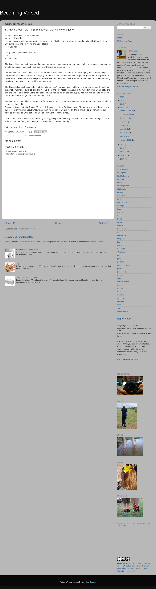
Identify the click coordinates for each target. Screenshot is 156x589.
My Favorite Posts (124, 41)
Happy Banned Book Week (27, 250)
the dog (120, 285)
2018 (122, 100)
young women (123, 311)
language (121, 239)
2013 (122, 144)
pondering (121, 272)
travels (120, 291)
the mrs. (134, 51)
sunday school (35, 136)
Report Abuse (124, 319)
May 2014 (124, 129)
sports (119, 278)
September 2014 (127, 118)
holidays (120, 222)
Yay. (18, 263)
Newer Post (11, 223)
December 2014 (126, 111)
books (119, 182)
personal (121, 262)
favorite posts (122, 202)
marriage (121, 249)
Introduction (122, 232)
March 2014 (125, 136)
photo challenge (123, 265)
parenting (121, 255)
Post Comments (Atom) (26, 229)
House (120, 225)
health (119, 219)
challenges (121, 189)
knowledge (121, 235)
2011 (122, 152)
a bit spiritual (16, 136)
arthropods (121, 173)
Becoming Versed (19, 13)
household (121, 229)
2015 (122, 104)
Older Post (105, 223)
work (119, 305)
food (119, 209)
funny (119, 216)
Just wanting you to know (26, 277)
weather (120, 295)
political (120, 268)
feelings (120, 206)
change (120, 192)
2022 (122, 97)
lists (119, 242)
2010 (122, 155)
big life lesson (123, 176)
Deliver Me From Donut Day (19, 237)
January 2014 (125, 140)
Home (58, 223)
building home (123, 186)
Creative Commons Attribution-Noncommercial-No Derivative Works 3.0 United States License (134, 568)
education (121, 196)
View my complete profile (127, 87)
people (120, 258)
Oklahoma (121, 252)
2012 (122, 148)
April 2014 (124, 133)
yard (119, 308)
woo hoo (120, 301)
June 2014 (124, 125)
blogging (120, 179)
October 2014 (125, 114)
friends (120, 212)
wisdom (120, 298)
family (25, 136)
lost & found (122, 245)
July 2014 (124, 122)
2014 (122, 108)
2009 (122, 159)
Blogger (93, 582)
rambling (121, 275)
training (120, 288)
